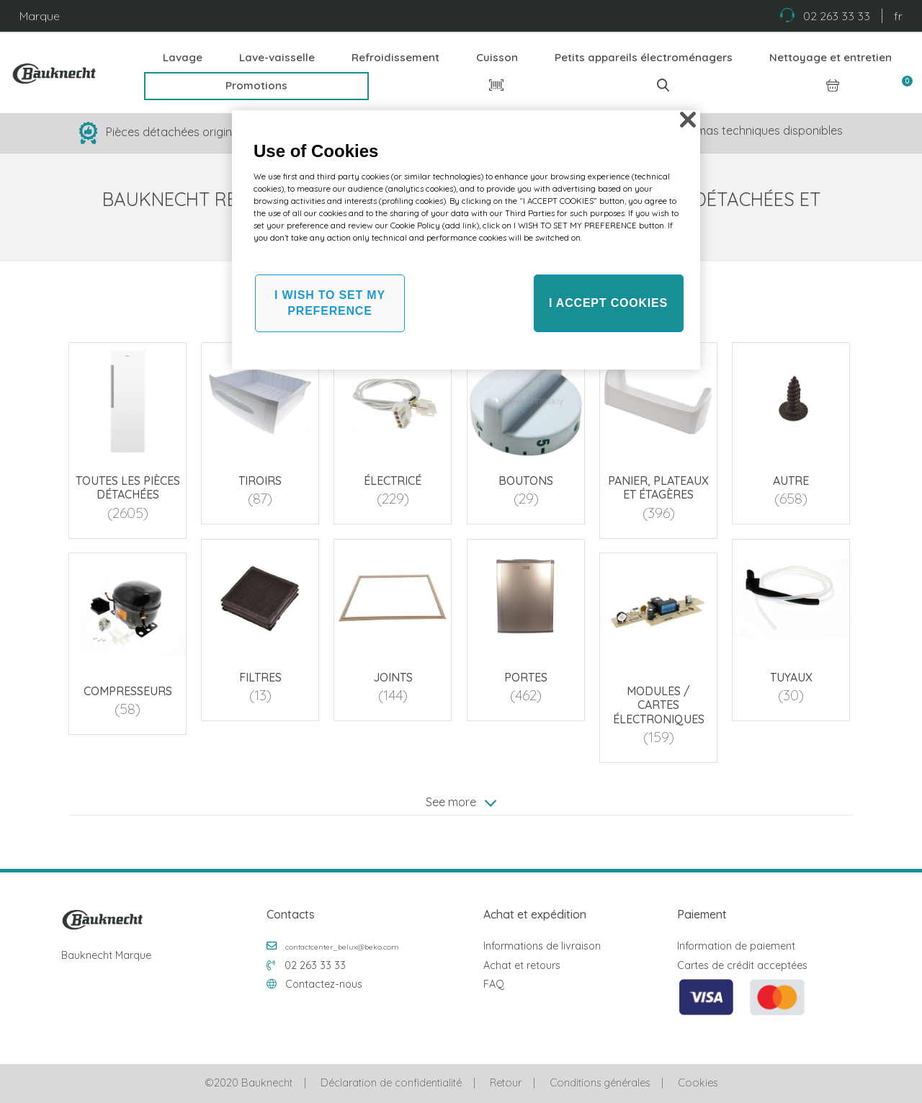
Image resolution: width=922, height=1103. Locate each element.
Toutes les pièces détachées (128, 487)
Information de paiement (736, 945)
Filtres (260, 677)
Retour (506, 1082)
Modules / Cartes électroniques (658, 705)
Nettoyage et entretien (830, 57)
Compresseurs (128, 691)
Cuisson (497, 57)
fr (898, 16)
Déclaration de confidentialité (391, 1082)
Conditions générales (600, 1082)
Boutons (525, 480)
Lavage (182, 57)
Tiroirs (260, 480)
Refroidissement (395, 57)
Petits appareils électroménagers (644, 57)
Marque (39, 16)
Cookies (697, 1082)
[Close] (688, 120)
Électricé (393, 480)
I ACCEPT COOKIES (608, 303)
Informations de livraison (542, 945)
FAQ (493, 984)
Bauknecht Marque (106, 955)
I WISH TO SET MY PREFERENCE (329, 303)
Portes (525, 677)
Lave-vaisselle (277, 57)
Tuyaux (791, 677)
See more (461, 802)
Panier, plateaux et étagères (658, 487)
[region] (466, 240)
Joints (393, 677)
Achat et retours (521, 965)
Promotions (256, 85)
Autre (791, 480)
